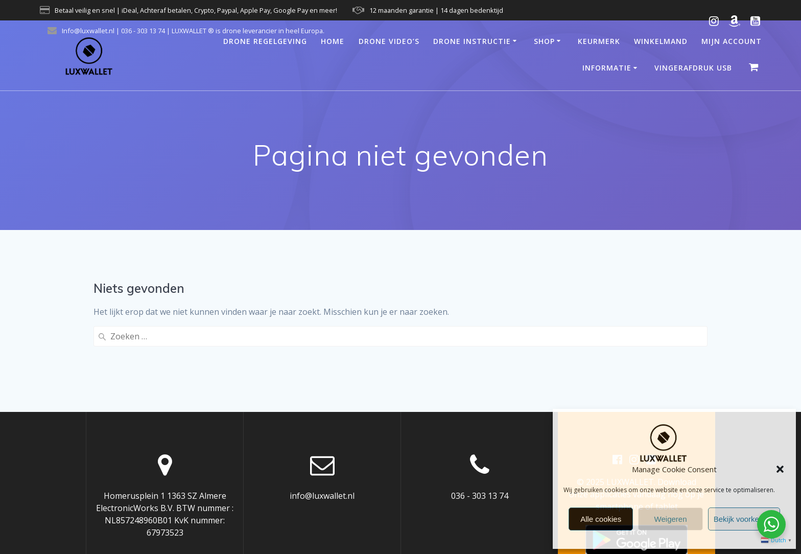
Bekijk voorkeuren (744, 519)
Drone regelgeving (265, 41)
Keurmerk (599, 41)
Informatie (606, 68)
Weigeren (670, 519)
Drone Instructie (472, 41)
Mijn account (731, 41)
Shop (544, 41)
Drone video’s (389, 41)
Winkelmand (661, 41)
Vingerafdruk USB (693, 68)
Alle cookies (600, 519)
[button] (780, 469)
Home (332, 41)
